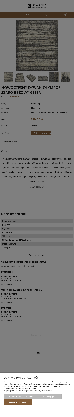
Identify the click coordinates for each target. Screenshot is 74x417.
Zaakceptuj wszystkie (18, 402)
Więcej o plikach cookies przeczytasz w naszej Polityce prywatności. (28, 390)
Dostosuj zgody (50, 396)
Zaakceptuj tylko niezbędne (21, 396)
